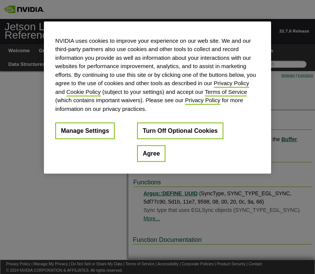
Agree (151, 153)
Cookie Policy (83, 91)
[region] (157, 97)
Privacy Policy (231, 83)
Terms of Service (226, 91)
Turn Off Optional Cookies (180, 131)
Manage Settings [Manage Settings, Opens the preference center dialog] (85, 131)
